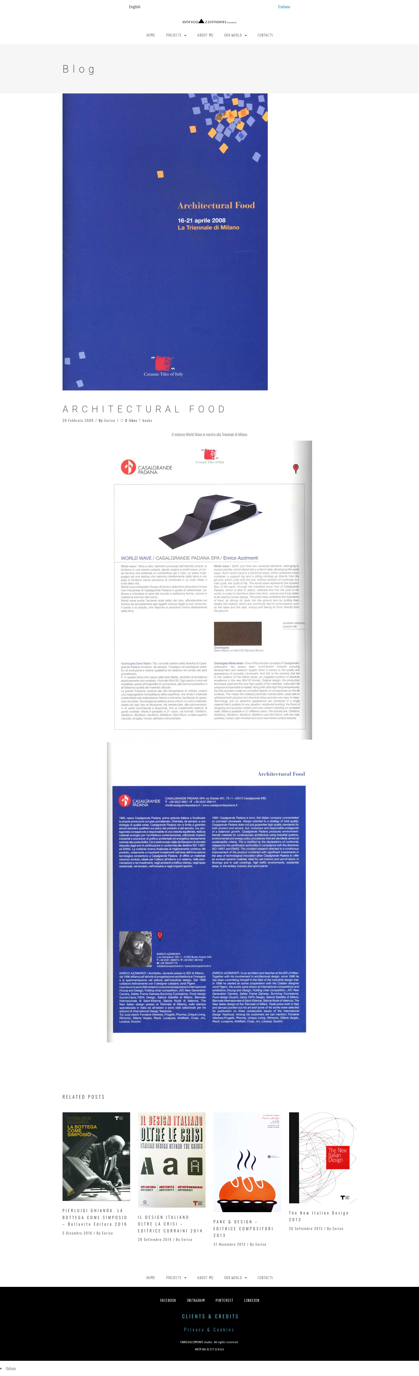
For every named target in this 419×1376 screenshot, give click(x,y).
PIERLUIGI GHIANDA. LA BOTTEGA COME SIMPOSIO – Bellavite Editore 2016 (95, 1217)
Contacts (265, 35)
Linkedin (251, 1300)
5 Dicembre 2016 (77, 1233)
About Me (205, 35)
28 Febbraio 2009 (78, 420)
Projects (176, 35)
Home (150, 35)
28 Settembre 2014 (155, 1239)
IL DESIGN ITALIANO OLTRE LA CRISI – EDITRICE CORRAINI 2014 (170, 1223)
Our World (235, 35)
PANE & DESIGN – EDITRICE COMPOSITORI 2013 (244, 1228)
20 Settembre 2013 (306, 1228)
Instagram (196, 1300)
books (147, 420)
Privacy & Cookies (209, 1329)
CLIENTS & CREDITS (210, 1316)
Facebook (168, 1300)
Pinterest (224, 1300)
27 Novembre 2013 (230, 1244)
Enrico (109, 420)
